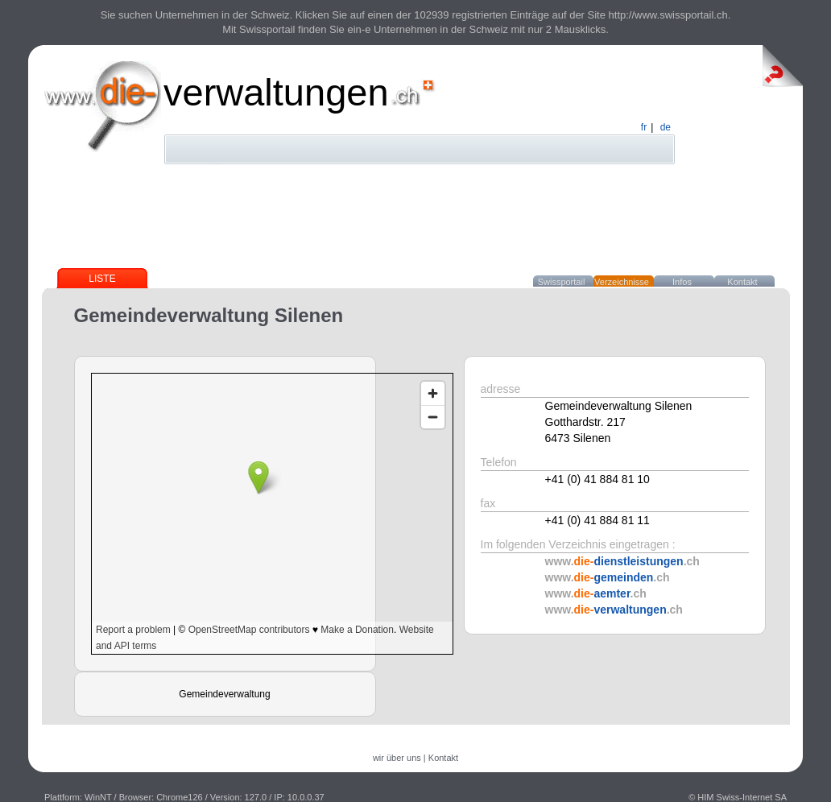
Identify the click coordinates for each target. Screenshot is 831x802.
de (665, 127)
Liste (102, 278)
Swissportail (561, 282)
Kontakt (742, 282)
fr (644, 127)
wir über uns (397, 758)
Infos (682, 282)
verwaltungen (276, 92)
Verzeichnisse (621, 282)
